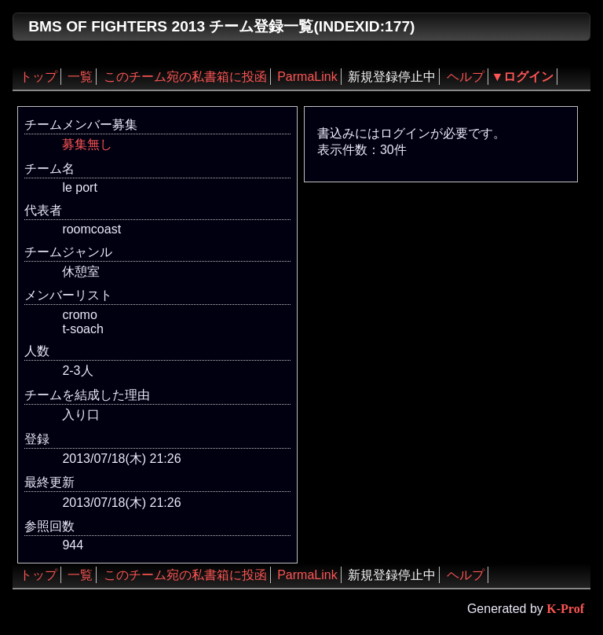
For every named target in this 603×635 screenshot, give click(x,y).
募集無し (87, 144)
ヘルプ (465, 76)
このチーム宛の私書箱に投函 (185, 76)
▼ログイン (523, 76)
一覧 (80, 76)
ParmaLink (307, 76)
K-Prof (565, 608)
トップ (38, 76)
